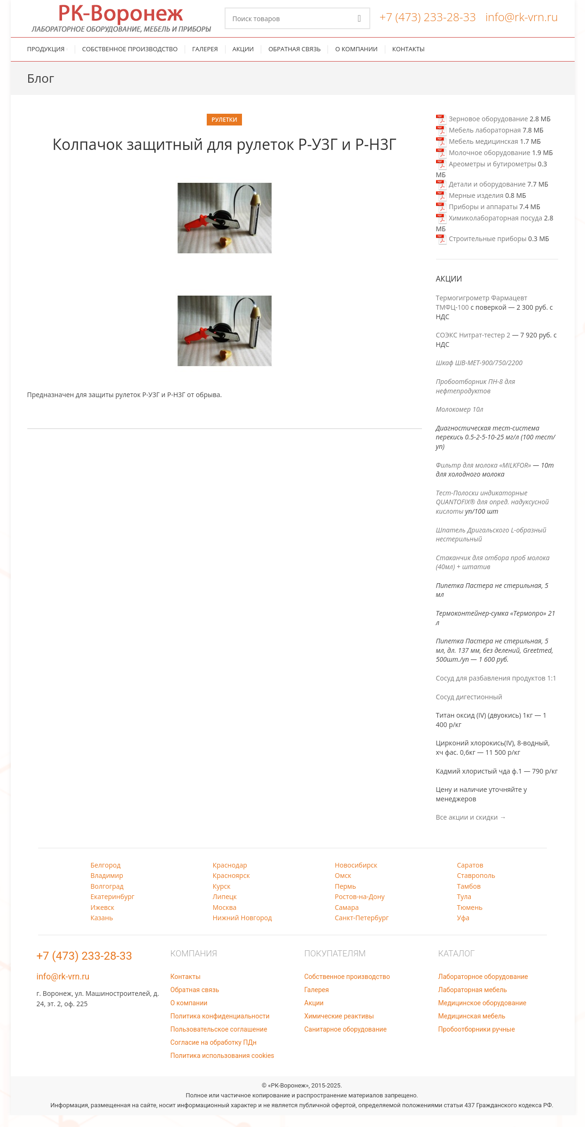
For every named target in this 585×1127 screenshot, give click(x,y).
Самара (347, 919)
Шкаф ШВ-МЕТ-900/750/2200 (479, 374)
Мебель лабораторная (478, 141)
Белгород (106, 876)
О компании (189, 1014)
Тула (464, 908)
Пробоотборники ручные (476, 1041)
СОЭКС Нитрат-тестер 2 (473, 347)
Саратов (470, 876)
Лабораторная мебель (472, 1001)
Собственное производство (347, 988)
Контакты (186, 988)
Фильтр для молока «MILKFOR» (483, 476)
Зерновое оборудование (482, 130)
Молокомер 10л (460, 421)
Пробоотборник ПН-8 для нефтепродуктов (475, 398)
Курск (222, 897)
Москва (225, 919)
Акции (314, 1014)
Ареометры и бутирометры (486, 175)
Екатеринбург (113, 908)
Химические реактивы (339, 1028)
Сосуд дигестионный (469, 708)
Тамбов (469, 897)
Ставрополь (476, 887)
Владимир (107, 887)
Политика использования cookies (222, 1067)
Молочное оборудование (483, 164)
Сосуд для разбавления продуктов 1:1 (496, 689)
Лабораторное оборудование (483, 988)
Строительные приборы (481, 250)
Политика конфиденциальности (220, 1028)
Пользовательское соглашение (219, 1041)
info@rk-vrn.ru (521, 23)
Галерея (316, 1001)
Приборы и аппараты (477, 218)
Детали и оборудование (481, 196)
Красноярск (231, 887)
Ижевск (103, 919)
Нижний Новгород (242, 929)
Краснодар (230, 876)
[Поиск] (297, 24)
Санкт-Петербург (362, 929)
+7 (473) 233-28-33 (428, 23)
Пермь (345, 897)
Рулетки (224, 131)
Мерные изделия (470, 207)
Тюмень (470, 919)
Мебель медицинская (477, 153)
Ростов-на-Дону (360, 908)
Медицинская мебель (472, 1028)
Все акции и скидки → (471, 829)
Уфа (463, 929)
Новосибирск (356, 876)
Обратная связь (195, 1001)
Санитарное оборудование (345, 1041)
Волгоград (107, 897)
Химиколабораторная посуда (489, 230)
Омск (343, 887)
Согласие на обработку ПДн (214, 1054)
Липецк (225, 908)
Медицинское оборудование (482, 1014)
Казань (102, 929)
